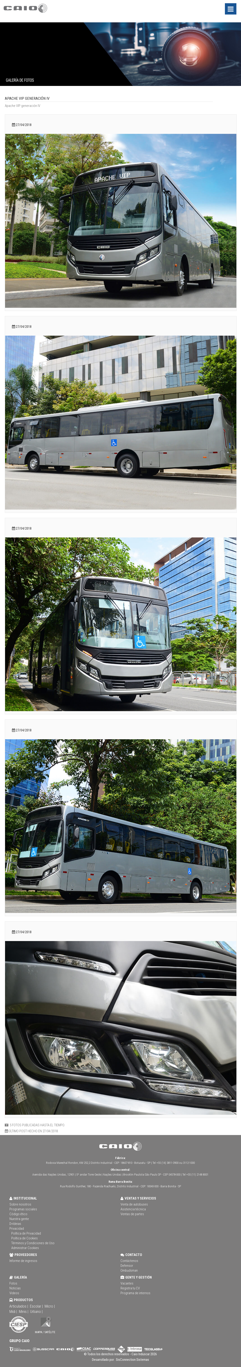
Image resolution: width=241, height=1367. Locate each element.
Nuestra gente (19, 1219)
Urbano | (36, 1311)
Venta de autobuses (134, 1204)
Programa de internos (135, 1293)
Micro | (50, 1306)
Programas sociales (23, 1209)
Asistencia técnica (133, 1209)
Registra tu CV (130, 1288)
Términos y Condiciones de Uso (33, 1243)
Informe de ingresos (23, 1261)
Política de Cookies (24, 1238)
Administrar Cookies (25, 1248)
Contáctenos (129, 1261)
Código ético (18, 1214)
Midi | (13, 1311)
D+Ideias (15, 1224)
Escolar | (36, 1306)
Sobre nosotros (20, 1204)
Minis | (23, 1311)
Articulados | (18, 1306)
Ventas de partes (132, 1214)
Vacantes (126, 1283)
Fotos (13, 1283)
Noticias (15, 1288)
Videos (14, 1293)
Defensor (126, 1266)
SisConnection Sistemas (132, 1360)
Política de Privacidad (26, 1233)
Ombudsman (129, 1270)
